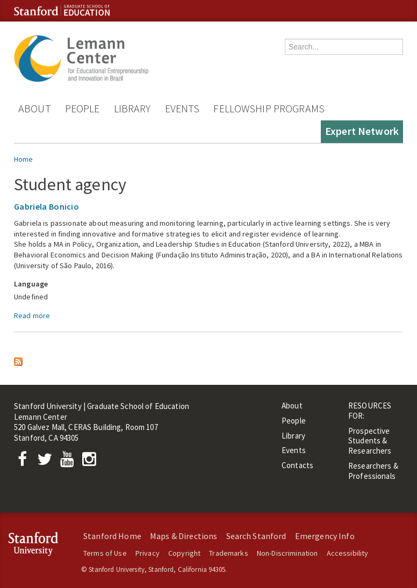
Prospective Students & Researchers (370, 441)
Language (31, 284)
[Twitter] (48, 462)
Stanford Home (112, 535)
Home (23, 159)
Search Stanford (256, 535)
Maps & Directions (183, 535)
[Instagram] (91, 462)
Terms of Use (105, 553)
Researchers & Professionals (373, 471)
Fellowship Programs (269, 108)
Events (182, 108)
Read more (32, 315)
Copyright (184, 553)
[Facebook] (25, 462)
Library (132, 108)
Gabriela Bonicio (46, 206)
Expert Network (362, 131)
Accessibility (348, 553)
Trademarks (228, 553)
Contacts (297, 465)
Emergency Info (325, 535)
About (34, 108)
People (82, 108)
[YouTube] (69, 462)
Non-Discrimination (287, 553)
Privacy (147, 553)
